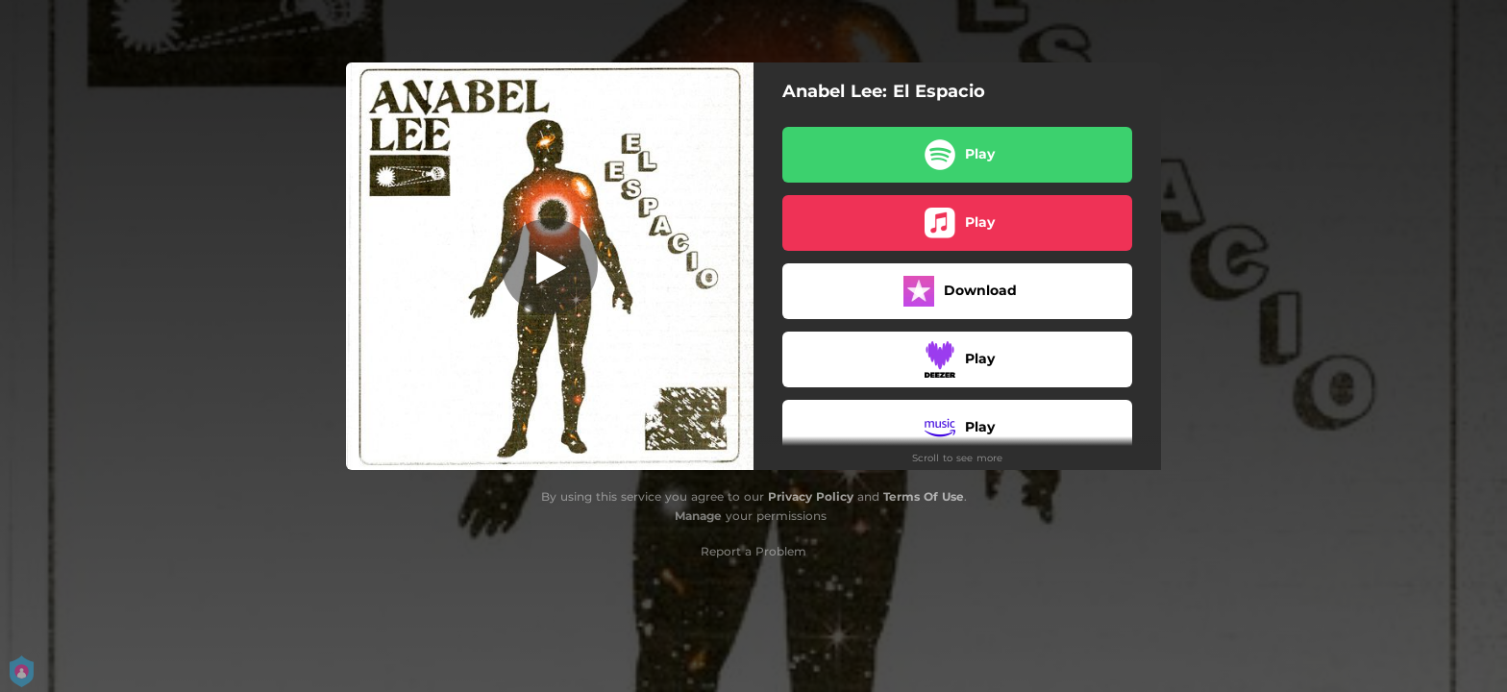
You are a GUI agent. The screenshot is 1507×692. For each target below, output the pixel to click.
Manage (698, 515)
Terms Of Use (923, 496)
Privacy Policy (810, 496)
